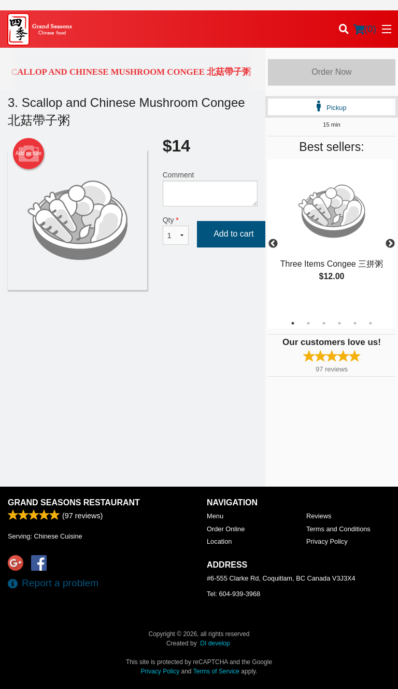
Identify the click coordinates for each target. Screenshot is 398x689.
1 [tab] (293, 323)
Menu (215, 516)
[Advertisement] (133, 324)
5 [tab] (355, 323)
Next (390, 244)
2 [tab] (308, 323)
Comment (210, 188)
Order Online (226, 529)
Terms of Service (216, 671)
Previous (273, 244)
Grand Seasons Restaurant (74, 502)
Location (219, 541)
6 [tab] (370, 323)
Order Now (331, 71)
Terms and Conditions (338, 529)
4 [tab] (339, 323)
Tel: (233, 594)
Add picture (29, 153)
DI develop (215, 643)
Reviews (318, 516)
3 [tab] (324, 323)
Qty (176, 230)
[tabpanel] (332, 231)
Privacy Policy (327, 541)
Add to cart (233, 233)
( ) (364, 29)
